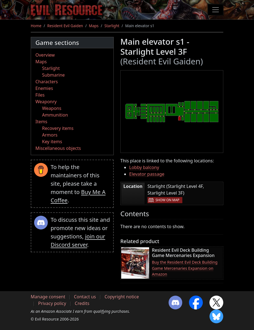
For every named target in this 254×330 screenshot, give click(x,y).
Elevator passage (146, 174)
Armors (50, 135)
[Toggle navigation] (215, 9)
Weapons (51, 108)
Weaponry (46, 102)
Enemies (44, 88)
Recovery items (58, 128)
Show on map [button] (167, 200)
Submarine (53, 75)
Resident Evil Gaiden (65, 25)
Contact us (85, 297)
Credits (82, 303)
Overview (45, 55)
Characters (46, 82)
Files (40, 95)
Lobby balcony (144, 167)
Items (41, 122)
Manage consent (48, 297)
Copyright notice (122, 297)
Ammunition (55, 115)
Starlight (111, 25)
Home (36, 25)
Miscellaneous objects (58, 148)
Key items (52, 141)
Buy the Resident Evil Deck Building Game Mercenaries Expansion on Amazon (184, 268)
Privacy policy (52, 303)
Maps (94, 25)
